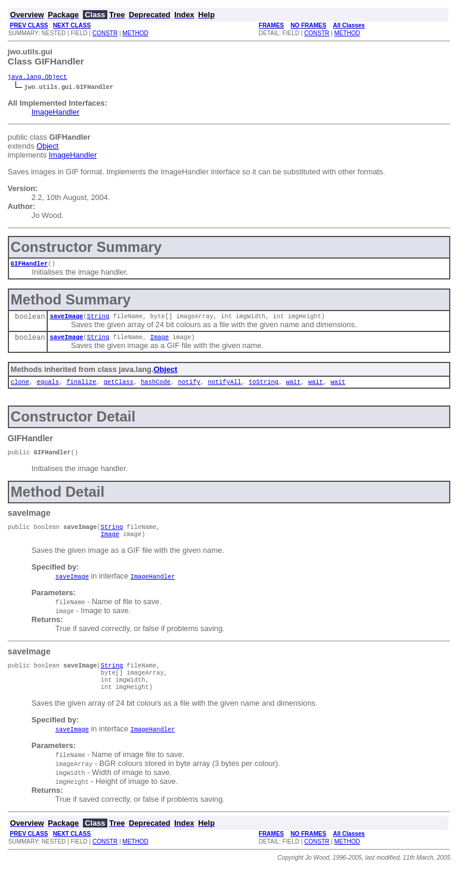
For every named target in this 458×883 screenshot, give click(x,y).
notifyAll (224, 387)
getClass (119, 387)
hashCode (156, 387)
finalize (81, 387)
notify (189, 387)
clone (20, 387)
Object (47, 147)
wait (293, 387)
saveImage (66, 319)
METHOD (135, 33)
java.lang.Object (37, 77)
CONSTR (104, 33)
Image (159, 341)
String (98, 319)
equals (47, 387)
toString (263, 387)
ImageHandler (55, 113)
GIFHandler (29, 265)
